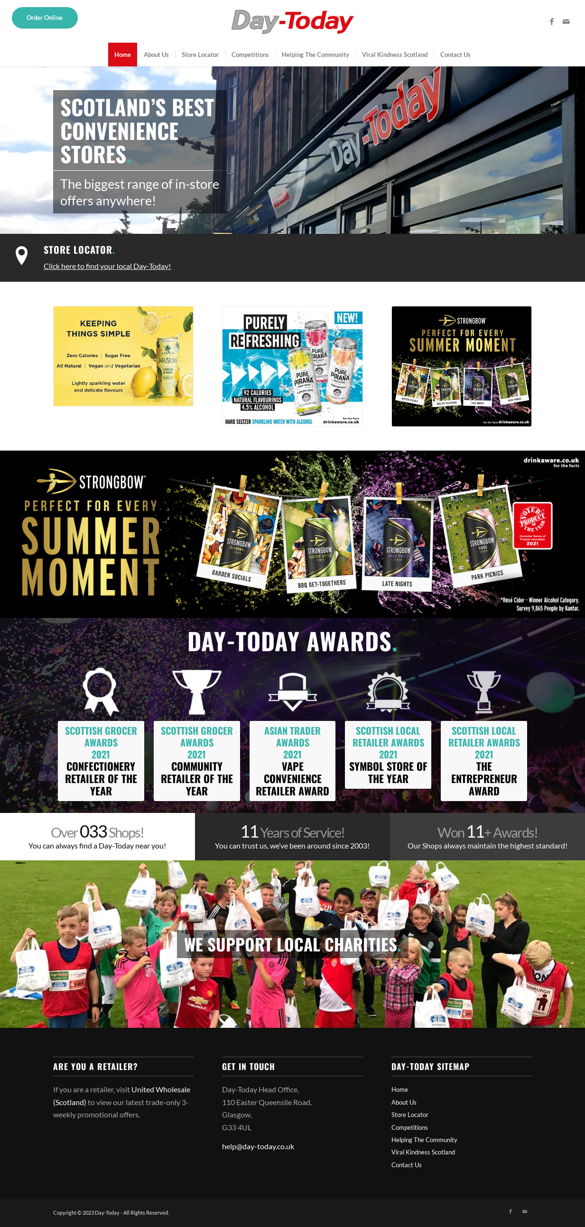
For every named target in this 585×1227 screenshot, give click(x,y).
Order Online (45, 17)
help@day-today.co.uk (258, 1146)
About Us (404, 1102)
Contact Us (406, 1165)
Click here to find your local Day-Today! (107, 265)
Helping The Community (424, 1140)
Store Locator (79, 249)
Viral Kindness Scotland (423, 1152)
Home (399, 1089)
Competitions (409, 1127)
